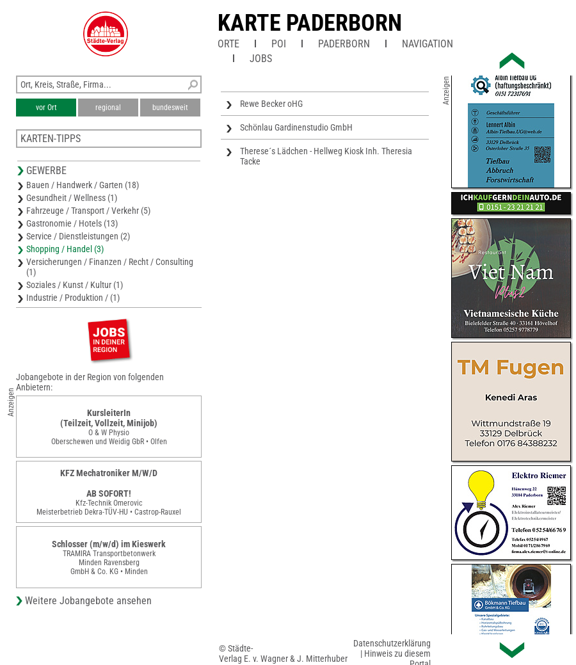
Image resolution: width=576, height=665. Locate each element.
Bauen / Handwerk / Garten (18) (82, 185)
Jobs (261, 58)
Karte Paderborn (310, 23)
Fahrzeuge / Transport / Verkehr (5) (88, 210)
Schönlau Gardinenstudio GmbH (296, 127)
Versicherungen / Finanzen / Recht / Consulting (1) (109, 267)
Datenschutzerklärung (392, 643)
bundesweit (170, 107)
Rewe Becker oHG (271, 104)
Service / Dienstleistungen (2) (78, 236)
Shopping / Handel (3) (65, 249)
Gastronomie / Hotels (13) (72, 223)
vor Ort (46, 107)
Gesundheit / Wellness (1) (71, 198)
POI (278, 44)
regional (108, 107)
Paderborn (344, 44)
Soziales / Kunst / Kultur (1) (74, 285)
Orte (228, 44)
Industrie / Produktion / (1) (73, 297)
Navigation (427, 44)
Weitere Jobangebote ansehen (88, 601)
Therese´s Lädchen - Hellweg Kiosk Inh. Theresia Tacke (326, 156)
